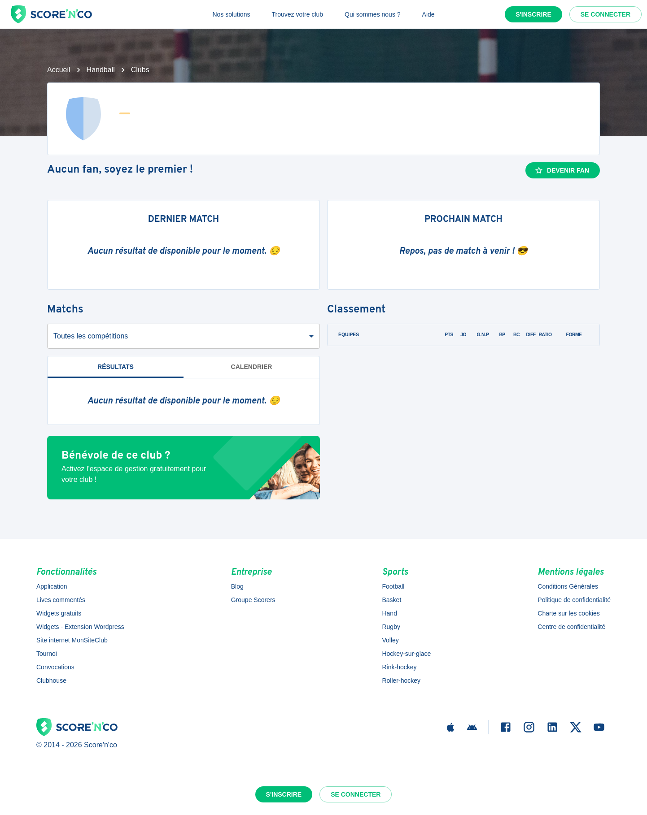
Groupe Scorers (253, 599)
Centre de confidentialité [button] (571, 626)
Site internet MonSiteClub (72, 640)
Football (393, 586)
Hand (389, 613)
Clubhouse (51, 680)
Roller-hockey (401, 680)
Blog (237, 586)
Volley (390, 640)
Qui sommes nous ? (373, 14)
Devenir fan (561, 170)
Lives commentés (60, 599)
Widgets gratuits (58, 613)
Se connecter (605, 14)
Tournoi (46, 653)
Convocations (55, 667)
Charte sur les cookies (569, 613)
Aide (428, 14)
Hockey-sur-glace (406, 653)
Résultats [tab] (115, 366)
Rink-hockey (399, 667)
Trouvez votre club (297, 14)
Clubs (140, 70)
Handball (101, 70)
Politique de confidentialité (574, 599)
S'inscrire (533, 14)
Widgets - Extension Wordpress (80, 626)
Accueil (58, 70)
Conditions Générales (568, 586)
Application (51, 586)
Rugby (391, 626)
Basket (391, 599)
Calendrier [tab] (251, 366)
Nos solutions (231, 14)
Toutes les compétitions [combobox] (90, 336)
